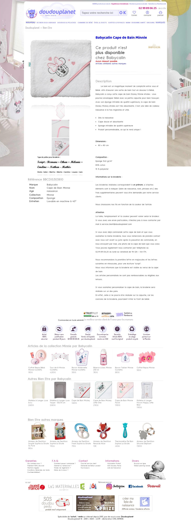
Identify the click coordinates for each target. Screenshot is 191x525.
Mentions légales (33, 468)
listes (134, 14)
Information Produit (114, 463)
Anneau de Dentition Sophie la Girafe (59, 441)
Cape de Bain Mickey (81, 399)
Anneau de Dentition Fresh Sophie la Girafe (81, 441)
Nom (31, 188)
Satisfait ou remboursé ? (62, 465)
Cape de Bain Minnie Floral (124, 400)
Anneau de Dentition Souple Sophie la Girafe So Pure (38, 442)
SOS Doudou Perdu (114, 465)
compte (147, 14)
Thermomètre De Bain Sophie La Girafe (124, 441)
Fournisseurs (85, 468)
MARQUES (160, 22)
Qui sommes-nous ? (34, 463)
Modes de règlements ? (62, 468)
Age (31, 191)
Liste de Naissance (114, 468)
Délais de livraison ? (61, 470)
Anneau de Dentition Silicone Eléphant (146, 441)
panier (160, 14)
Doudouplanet (32, 27)
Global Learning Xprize (142, 465)
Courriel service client (88, 463)
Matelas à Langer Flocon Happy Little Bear (146, 401)
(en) (38, 472)
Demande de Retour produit (90, 465)
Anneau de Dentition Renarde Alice (102, 441)
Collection (34, 195)
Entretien (34, 201)
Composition (36, 198)
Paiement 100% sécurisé (35, 465)
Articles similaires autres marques (111, 63)
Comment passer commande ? (64, 463)
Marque (33, 184)
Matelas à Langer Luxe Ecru (38, 400)
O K (122, 12)
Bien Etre (47, 27)
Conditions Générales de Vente (38, 470)
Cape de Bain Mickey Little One (102, 400)
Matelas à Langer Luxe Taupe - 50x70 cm (60, 400)
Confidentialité (32, 472)
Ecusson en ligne (140, 463)
